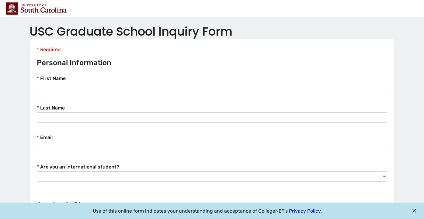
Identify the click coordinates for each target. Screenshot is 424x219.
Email (45, 137)
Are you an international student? (78, 167)
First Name (51, 78)
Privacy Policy (305, 211)
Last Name (51, 108)
